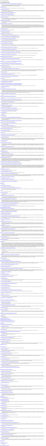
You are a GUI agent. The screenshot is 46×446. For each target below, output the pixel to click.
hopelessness (1, 183)
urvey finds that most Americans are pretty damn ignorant (6, 337)
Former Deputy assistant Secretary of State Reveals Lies (6, 434)
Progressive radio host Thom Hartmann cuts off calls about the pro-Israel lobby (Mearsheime (10, 63)
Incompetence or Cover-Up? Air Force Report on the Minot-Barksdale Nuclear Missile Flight (10, 61)
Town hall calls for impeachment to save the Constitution (6, 43)
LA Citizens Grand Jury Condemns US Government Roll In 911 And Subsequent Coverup (10, 261)
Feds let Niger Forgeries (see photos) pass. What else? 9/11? (6, 195)
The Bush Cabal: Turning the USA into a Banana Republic (6, 429)
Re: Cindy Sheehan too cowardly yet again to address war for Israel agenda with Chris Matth (10, 83)
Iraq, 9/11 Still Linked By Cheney (4, 326)
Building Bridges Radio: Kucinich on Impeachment (5, 56)
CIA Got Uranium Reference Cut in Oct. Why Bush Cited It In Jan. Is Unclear (8, 361)
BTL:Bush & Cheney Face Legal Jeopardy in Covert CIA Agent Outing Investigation (9, 161)
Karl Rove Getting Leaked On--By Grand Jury (5, 221)
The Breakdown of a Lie (3, 344)
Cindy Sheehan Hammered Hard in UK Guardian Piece (6, 81)
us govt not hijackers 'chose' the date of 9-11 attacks (6, 425)
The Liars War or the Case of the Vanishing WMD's (6, 297)
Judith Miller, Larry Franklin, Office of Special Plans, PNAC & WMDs (8, 211)
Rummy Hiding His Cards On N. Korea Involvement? (6, 380)
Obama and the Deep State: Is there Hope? (5, 20)
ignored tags (1, 445)
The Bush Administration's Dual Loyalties (4, 157)
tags (21, 3)
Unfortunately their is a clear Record (4, 318)
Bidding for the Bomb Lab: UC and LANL (5, 339)
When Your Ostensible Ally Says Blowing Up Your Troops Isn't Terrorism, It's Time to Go (10, 187)
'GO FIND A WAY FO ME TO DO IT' (4, 287)
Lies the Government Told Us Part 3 (4, 382)
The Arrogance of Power (3, 356)
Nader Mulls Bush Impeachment (3, 239)
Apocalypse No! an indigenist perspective (4, 130)
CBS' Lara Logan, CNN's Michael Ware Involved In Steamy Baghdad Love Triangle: (9, 36)
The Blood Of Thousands (3, 405)
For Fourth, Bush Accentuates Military (4, 364)
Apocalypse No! (2, 132)
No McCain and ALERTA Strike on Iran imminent (5, 23)
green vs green (1, 78)
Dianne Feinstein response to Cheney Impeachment (5, 33)
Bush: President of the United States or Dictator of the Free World (7, 93)
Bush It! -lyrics (2, 440)
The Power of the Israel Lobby (3, 140)
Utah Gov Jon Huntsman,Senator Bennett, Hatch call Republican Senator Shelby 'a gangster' (10, 117)
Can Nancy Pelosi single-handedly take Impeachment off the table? (7, 38)
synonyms (4, 445)
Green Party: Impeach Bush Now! (4, 236)
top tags (6, 445)
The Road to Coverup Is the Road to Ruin (4, 377)
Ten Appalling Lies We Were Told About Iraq (5, 371)
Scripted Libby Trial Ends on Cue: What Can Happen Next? (6, 101)
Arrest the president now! (3, 332)
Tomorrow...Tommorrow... (3, 413)
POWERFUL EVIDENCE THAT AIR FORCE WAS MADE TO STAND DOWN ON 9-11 (10, 331)
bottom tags (8, 445)
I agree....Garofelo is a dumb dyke (4, 399)
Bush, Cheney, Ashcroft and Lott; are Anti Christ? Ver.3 (6, 420)
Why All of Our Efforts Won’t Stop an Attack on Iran (6, 41)
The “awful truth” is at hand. (3, 192)
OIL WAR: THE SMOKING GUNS (4, 400)
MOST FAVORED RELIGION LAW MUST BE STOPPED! (6, 208)
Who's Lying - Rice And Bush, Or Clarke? (4, 285)
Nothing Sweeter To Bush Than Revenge (4, 387)
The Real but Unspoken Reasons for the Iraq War (5, 410)
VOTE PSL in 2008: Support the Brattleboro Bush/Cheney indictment (8, 49)
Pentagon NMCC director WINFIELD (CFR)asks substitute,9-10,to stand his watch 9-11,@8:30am (11, 268)
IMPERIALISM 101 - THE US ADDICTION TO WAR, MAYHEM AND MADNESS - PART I (10, 120)
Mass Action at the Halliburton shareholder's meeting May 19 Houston (8, 283)
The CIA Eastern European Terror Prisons (5, 185)
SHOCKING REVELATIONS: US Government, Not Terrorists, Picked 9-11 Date (9, 422)
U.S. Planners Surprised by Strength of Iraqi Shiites (6, 390)
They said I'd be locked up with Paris (4, 86)
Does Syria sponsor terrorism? (3, 307)
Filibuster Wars (2, 241)
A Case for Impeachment (3, 112)
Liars (0, 190)
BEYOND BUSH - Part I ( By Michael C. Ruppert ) (6, 369)
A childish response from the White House (4, 266)
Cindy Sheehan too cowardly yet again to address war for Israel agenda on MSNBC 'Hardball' (10, 84)
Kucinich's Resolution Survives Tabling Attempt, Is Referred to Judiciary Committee (9, 58)
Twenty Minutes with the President (4, 9)
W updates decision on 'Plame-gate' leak (4, 225)
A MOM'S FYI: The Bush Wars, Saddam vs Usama (5, 128)
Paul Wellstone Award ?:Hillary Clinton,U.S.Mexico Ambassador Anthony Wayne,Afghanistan (10, 3)
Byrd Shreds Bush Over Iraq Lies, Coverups (5, 374)
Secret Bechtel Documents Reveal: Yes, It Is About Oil (6, 392)
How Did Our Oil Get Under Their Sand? (4, 351)
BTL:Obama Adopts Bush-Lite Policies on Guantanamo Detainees (7, 12)
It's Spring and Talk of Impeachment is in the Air (5, 171)
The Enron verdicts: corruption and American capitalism (6, 146)
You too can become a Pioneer (3, 278)
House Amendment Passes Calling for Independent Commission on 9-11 (8, 427)
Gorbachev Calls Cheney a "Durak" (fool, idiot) (5, 142)
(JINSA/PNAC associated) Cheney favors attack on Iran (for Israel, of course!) (8, 76)
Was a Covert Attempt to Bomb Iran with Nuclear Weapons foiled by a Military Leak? (9, 68)
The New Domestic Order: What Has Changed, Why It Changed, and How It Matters (9, 367)
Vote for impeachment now (3, 407)
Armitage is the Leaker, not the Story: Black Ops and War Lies (7, 125)
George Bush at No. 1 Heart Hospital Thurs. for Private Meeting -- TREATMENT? (9, 254)
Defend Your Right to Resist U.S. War (4, 65)
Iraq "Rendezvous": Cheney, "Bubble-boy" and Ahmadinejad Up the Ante (8, 173)
